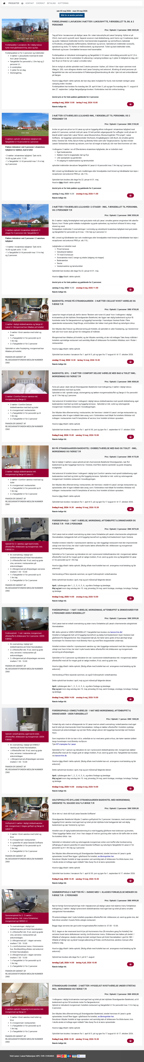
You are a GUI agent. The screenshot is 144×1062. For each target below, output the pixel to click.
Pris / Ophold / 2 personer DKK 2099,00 (122, 618)
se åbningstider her (106, 856)
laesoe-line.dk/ (116, 632)
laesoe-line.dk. (61, 756)
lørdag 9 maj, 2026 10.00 (87, 102)
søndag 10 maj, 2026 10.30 (87, 507)
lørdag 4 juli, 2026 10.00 (86, 963)
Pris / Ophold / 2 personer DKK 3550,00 (122, 215)
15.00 (63, 435)
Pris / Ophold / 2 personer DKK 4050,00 (122, 994)
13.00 (63, 102)
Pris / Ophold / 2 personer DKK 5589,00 (122, 808)
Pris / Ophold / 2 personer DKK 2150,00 (122, 124)
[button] (5, 30)
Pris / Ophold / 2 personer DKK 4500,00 (122, 382)
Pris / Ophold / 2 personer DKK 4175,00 (122, 457)
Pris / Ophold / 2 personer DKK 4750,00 (122, 309)
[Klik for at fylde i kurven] (130, 104)
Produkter (13, 3)
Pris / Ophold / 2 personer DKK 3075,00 (122, 529)
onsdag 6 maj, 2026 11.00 (87, 194)
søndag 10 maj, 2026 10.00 (87, 435)
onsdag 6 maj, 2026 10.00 (87, 597)
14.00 (63, 597)
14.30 (64, 360)
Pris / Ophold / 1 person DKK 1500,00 (122, 719)
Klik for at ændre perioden (72, 15)
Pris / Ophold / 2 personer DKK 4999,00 (122, 900)
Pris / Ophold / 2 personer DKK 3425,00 (122, 30)
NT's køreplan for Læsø (66, 744)
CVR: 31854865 (47, 1056)
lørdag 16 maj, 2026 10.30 (88, 360)
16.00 (63, 194)
